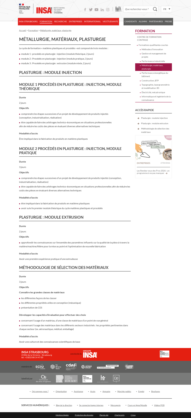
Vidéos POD (159, 405)
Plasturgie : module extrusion (154, 123)
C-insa (133, 415)
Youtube (96, 9)
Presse (168, 21)
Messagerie (116, 405)
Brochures (155, 391)
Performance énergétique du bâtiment (155, 74)
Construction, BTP (150, 80)
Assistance (78, 391)
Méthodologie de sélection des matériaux (155, 130)
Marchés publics (124, 391)
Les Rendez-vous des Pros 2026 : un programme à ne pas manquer (153, 171)
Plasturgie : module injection (154, 118)
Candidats (131, 21)
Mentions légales (62, 415)
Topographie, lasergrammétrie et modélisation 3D (156, 86)
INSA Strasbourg (28, 21)
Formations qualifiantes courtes (153, 45)
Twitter (91, 9)
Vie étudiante (110, 21)
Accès (92, 391)
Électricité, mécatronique (153, 92)
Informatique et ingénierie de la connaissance (156, 98)
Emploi (141, 391)
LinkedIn (102, 9)
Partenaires (156, 21)
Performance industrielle (153, 61)
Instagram (108, 9)
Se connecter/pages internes (91, 405)
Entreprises (75, 21)
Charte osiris (119, 415)
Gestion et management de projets (154, 55)
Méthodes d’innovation (152, 49)
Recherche (60, 21)
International (92, 21)
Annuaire (106, 391)
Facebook (85, 9)
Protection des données (84, 415)
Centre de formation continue (149, 38)
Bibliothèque (118, 9)
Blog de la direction (64, 405)
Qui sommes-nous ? (40, 391)
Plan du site (104, 415)
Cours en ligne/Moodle (137, 405)
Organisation (61, 391)
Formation (46, 21)
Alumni (143, 21)
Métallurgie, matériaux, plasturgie (152, 67)
